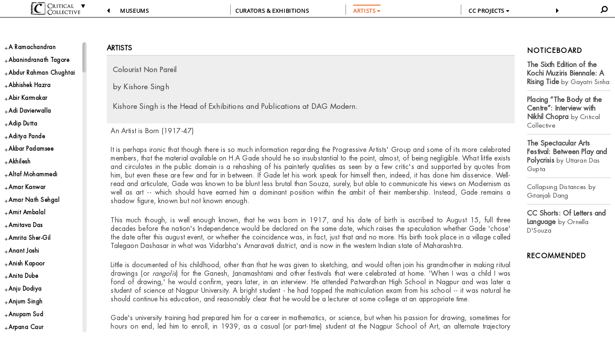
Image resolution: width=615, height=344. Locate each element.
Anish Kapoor (30, 298)
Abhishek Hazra (34, 99)
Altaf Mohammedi (36, 199)
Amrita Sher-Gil (32, 269)
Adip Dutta (25, 142)
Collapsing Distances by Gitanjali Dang (561, 191)
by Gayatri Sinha (568, 73)
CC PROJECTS (489, 11)
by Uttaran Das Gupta (567, 156)
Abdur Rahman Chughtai (31, 81)
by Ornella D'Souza (566, 221)
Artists (119, 48)
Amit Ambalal (29, 241)
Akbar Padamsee (35, 170)
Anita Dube (26, 312)
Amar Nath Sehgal (37, 227)
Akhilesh (21, 185)
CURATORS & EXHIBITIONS (272, 11)
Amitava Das (28, 255)
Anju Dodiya (28, 326)
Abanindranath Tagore (44, 62)
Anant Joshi (26, 284)
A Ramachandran (35, 48)
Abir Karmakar (31, 113)
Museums (134, 11)
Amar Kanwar (30, 213)
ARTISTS (367, 11)
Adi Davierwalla (33, 128)
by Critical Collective (564, 112)
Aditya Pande (29, 156)
